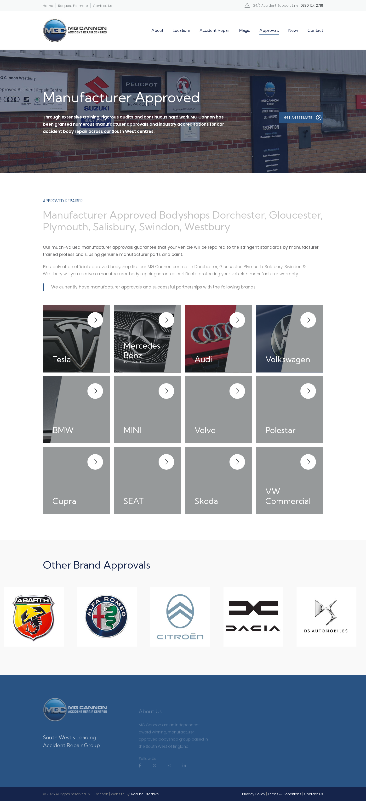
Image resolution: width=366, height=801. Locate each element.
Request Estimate (73, 5)
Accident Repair (215, 30)
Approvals (269, 30)
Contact (315, 30)
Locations (181, 30)
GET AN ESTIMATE (303, 117)
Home (48, 5)
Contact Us (102, 5)
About (157, 30)
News (293, 30)
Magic (244, 30)
